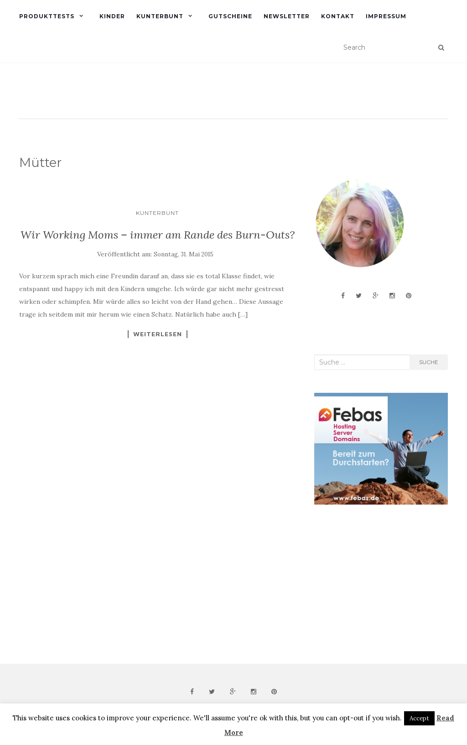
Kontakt (337, 16)
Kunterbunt (159, 16)
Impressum (386, 16)
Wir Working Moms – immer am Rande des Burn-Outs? (158, 235)
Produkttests (46, 16)
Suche (428, 362)
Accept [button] (419, 718)
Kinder (112, 16)
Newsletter (287, 16)
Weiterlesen (157, 334)
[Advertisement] (382, 584)
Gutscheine (230, 16)
